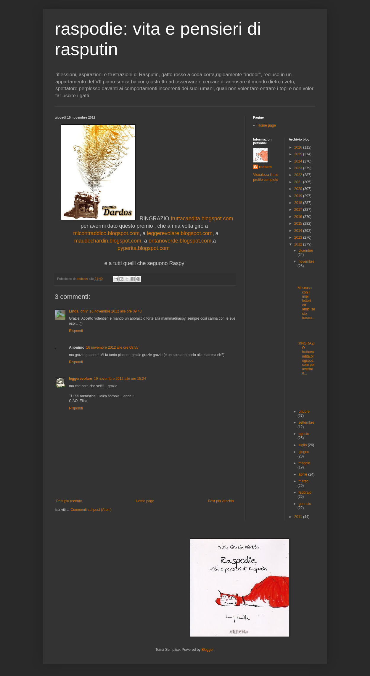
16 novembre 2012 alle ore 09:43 (115, 311)
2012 (298, 244)
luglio (303, 445)
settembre (306, 422)
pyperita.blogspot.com (145, 248)
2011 (298, 517)
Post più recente (69, 501)
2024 (298, 161)
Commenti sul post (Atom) (91, 510)
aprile (303, 474)
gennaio (304, 504)
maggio (304, 463)
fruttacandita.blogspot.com (202, 218)
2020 (298, 189)
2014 (298, 231)
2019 (298, 196)
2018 (298, 203)
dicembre (305, 250)
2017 (298, 210)
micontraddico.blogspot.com (106, 233)
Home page (145, 501)
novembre (306, 261)
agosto (303, 434)
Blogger (208, 650)
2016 (298, 217)
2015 (298, 223)
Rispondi (76, 331)
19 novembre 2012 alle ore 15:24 (120, 379)
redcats (265, 167)
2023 (298, 168)
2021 (298, 182)
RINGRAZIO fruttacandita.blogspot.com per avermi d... (306, 358)
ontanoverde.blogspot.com (179, 241)
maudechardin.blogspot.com (107, 241)
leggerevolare (80, 379)
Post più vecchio (221, 501)
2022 (298, 175)
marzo (303, 481)
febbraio (304, 492)
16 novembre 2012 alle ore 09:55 (112, 347)
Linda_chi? (78, 311)
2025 (298, 154)
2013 (298, 237)
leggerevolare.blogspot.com (180, 233)
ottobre (303, 411)
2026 (298, 147)
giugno (303, 452)
